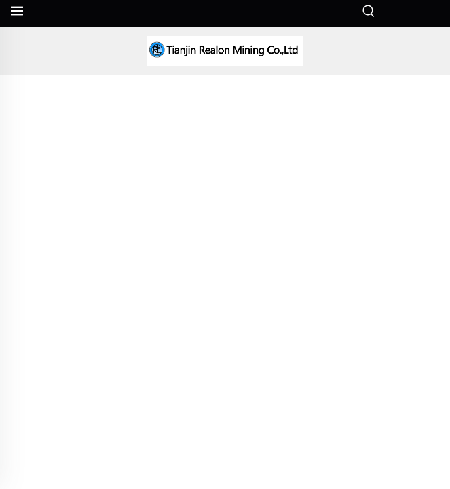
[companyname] (225, 51)
